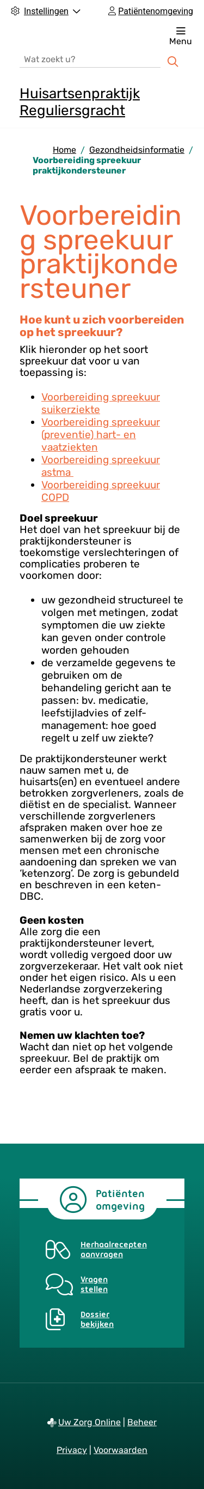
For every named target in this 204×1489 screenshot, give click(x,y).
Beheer (142, 1422)
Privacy (72, 1450)
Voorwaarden (120, 1450)
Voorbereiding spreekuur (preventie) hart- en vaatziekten (100, 434)
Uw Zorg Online (89, 1422)
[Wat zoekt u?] (90, 59)
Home (64, 150)
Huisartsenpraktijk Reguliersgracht (80, 102)
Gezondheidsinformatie (136, 150)
